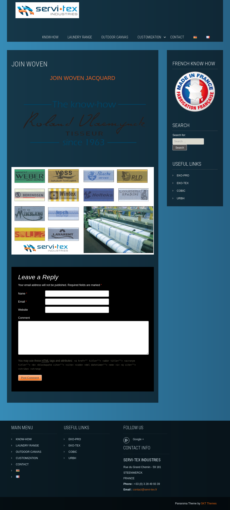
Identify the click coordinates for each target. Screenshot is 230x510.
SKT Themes (209, 503)
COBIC (181, 190)
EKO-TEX (183, 183)
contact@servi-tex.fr (145, 489)
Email (22, 301)
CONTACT (177, 37)
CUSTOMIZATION (149, 37)
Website (23, 309)
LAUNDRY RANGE (80, 37)
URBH (180, 198)
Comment (24, 317)
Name (22, 293)
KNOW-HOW (50, 37)
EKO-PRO (183, 175)
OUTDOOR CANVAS (114, 37)
